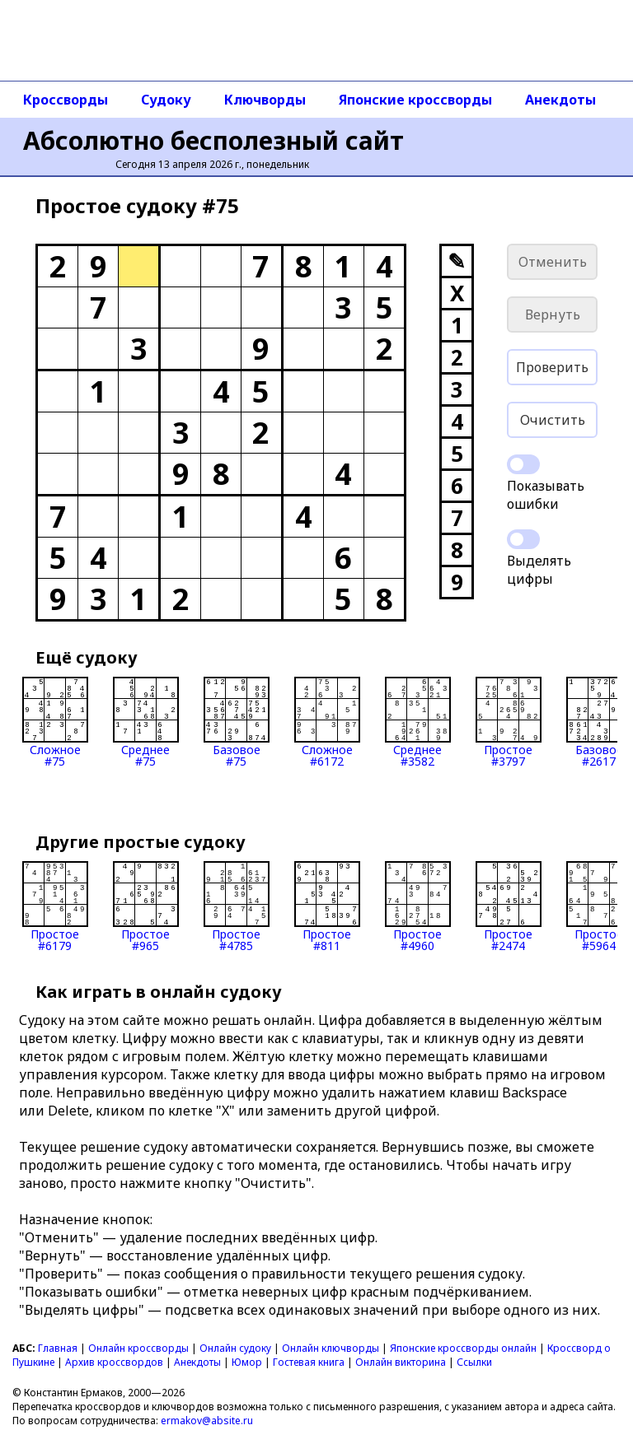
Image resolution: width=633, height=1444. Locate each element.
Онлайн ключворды (330, 1348)
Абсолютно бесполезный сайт (213, 140)
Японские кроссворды (415, 100)
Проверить (552, 367)
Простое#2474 (509, 906)
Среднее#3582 (418, 722)
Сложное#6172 (327, 722)
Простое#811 (327, 906)
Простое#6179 (55, 906)
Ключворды (265, 100)
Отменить (552, 262)
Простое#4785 (237, 906)
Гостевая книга (309, 1362)
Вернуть (552, 314)
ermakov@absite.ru (207, 1421)
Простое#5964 (599, 906)
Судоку (166, 100)
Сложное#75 (55, 722)
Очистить (552, 420)
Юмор (247, 1362)
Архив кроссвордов (114, 1362)
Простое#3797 (509, 722)
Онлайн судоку (235, 1348)
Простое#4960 (418, 906)
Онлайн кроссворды (138, 1348)
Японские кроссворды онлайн (463, 1348)
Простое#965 (146, 906)
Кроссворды (65, 100)
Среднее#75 (146, 722)
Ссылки (474, 1362)
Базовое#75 (237, 722)
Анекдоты (560, 100)
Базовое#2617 (599, 722)
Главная (57, 1348)
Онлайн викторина (400, 1362)
